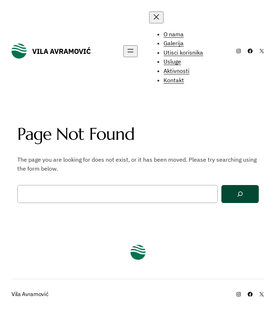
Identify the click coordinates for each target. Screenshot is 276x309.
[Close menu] (156, 17)
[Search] (240, 194)
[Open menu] (130, 51)
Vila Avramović (61, 51)
